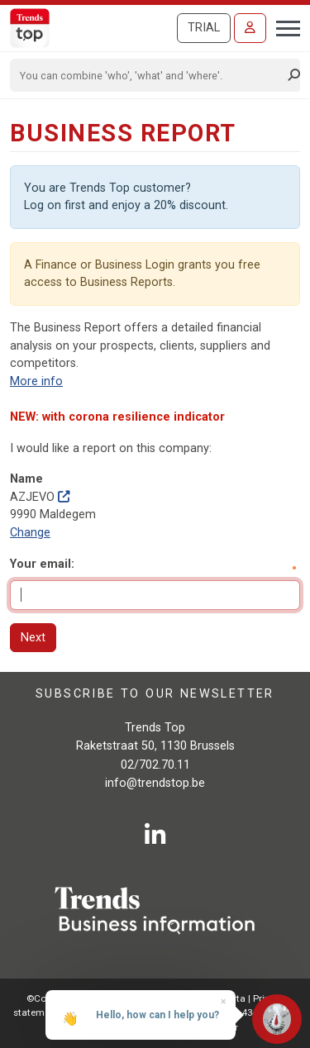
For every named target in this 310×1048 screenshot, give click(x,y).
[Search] (149, 75)
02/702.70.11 (155, 765)
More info (36, 381)
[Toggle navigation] (283, 26)
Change (30, 533)
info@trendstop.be (155, 783)
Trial (204, 28)
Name (26, 479)
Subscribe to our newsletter (155, 694)
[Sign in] (250, 28)
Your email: (42, 564)
